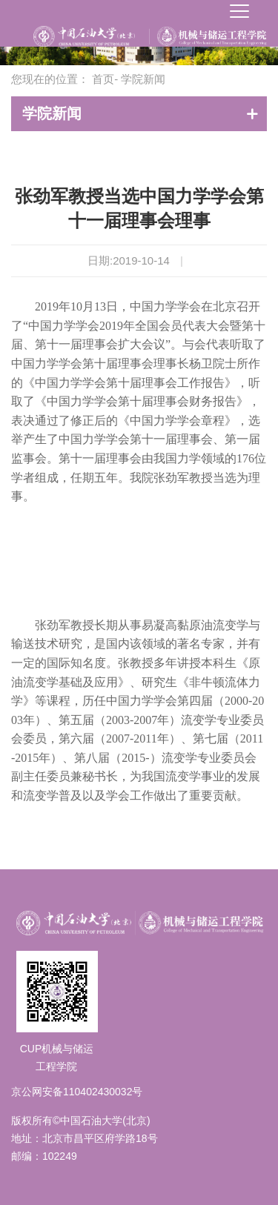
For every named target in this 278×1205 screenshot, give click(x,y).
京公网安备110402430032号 (76, 1092)
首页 (103, 79)
